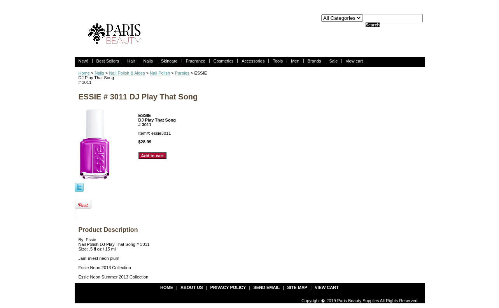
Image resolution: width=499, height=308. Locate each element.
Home (84, 73)
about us (191, 287)
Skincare (169, 61)
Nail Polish (160, 73)
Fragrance (195, 61)
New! (83, 61)
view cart (354, 61)
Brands (314, 61)
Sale (333, 61)
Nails (147, 61)
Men (295, 61)
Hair (131, 61)
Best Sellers (107, 61)
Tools (278, 61)
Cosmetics (223, 61)
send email (266, 287)
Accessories (253, 61)
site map (297, 287)
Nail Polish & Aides (127, 73)
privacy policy (228, 287)
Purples (182, 73)
